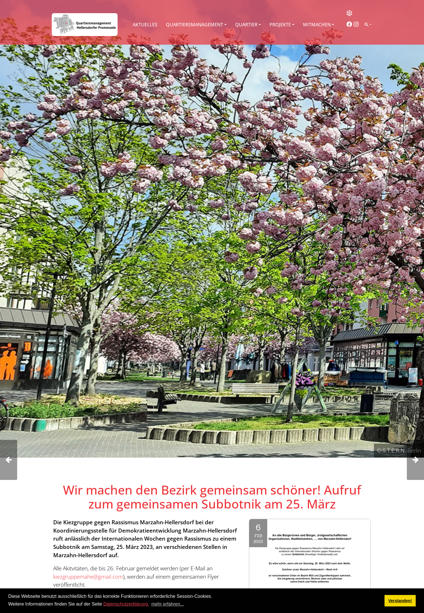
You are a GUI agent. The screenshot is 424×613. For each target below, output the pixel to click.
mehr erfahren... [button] (167, 604)
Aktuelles (145, 24)
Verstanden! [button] (400, 600)
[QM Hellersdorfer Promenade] (85, 24)
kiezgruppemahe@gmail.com (88, 576)
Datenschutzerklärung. (126, 604)
